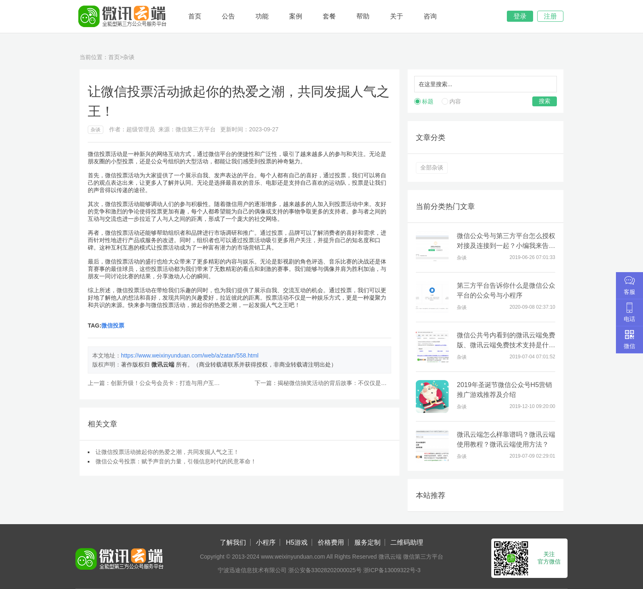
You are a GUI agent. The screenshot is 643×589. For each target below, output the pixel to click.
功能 (262, 16)
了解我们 (233, 542)
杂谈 (129, 57)
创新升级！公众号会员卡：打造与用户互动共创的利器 (180, 383)
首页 (194, 16)
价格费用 (331, 542)
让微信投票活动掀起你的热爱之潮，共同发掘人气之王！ (167, 452)
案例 (295, 16)
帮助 (362, 16)
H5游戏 (296, 542)
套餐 (329, 16)
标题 (427, 101)
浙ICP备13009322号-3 (392, 570)
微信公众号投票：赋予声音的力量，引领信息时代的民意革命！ (176, 461)
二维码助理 (406, 542)
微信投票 (112, 325)
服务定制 (367, 542)
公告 (228, 16)
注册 (550, 16)
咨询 (430, 16)
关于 (396, 16)
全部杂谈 (431, 167)
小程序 (266, 542)
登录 (520, 16)
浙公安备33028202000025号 (325, 570)
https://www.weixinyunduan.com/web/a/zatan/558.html (189, 355)
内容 (455, 101)
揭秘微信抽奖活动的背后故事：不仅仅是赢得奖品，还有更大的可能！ (367, 383)
